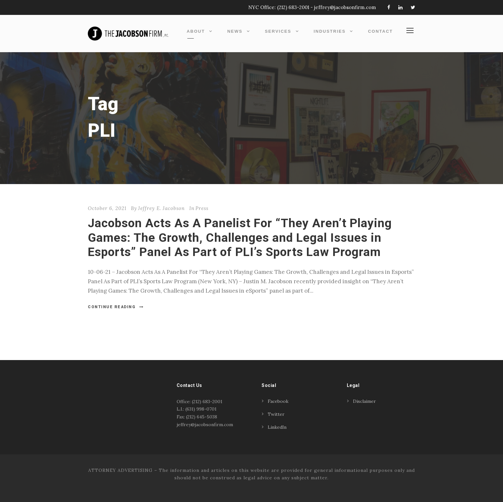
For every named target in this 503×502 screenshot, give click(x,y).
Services (278, 31)
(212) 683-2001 (293, 7)
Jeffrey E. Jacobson (161, 208)
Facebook (278, 401)
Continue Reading (116, 307)
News (234, 31)
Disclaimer (364, 401)
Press (201, 208)
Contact (380, 31)
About (196, 31)
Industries (330, 31)
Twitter (276, 414)
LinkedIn (277, 427)
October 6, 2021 (107, 208)
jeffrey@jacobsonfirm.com (345, 7)
